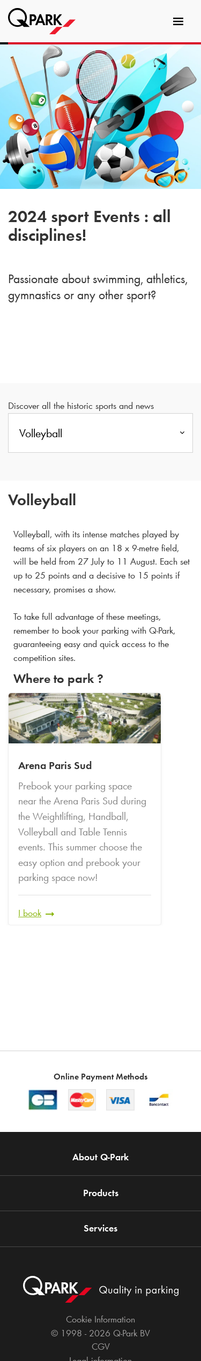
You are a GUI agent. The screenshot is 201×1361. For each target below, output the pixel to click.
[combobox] (100, 436)
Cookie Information (100, 1319)
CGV (101, 1346)
